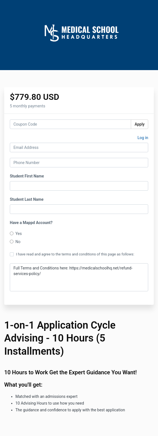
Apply (139, 124)
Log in (143, 137)
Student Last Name (26, 199)
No (15, 241)
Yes (16, 233)
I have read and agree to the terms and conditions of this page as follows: (72, 254)
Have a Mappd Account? (31, 222)
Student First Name (27, 176)
